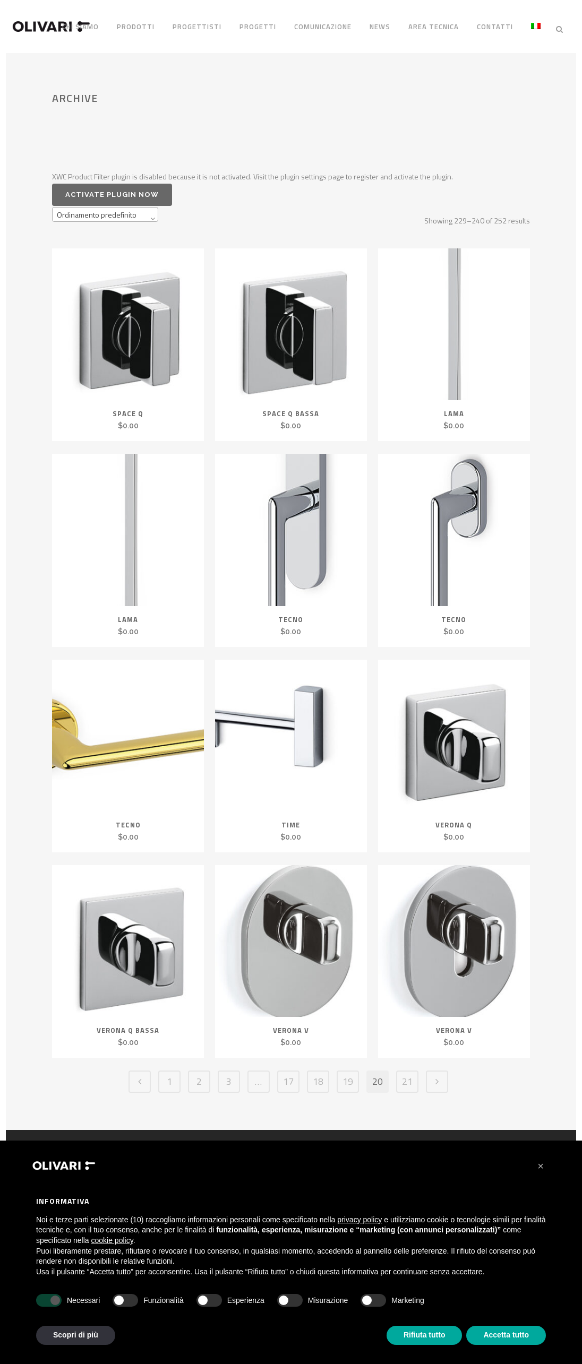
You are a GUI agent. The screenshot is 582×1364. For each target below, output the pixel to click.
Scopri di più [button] (75, 1335)
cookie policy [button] (112, 1240)
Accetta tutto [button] (506, 1335)
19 (348, 1076)
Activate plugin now (112, 190)
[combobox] (105, 209)
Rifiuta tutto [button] (425, 1335)
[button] (540, 1166)
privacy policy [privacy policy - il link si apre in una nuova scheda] (359, 1219)
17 (288, 1076)
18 (318, 1076)
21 (407, 1076)
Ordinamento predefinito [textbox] (96, 209)
